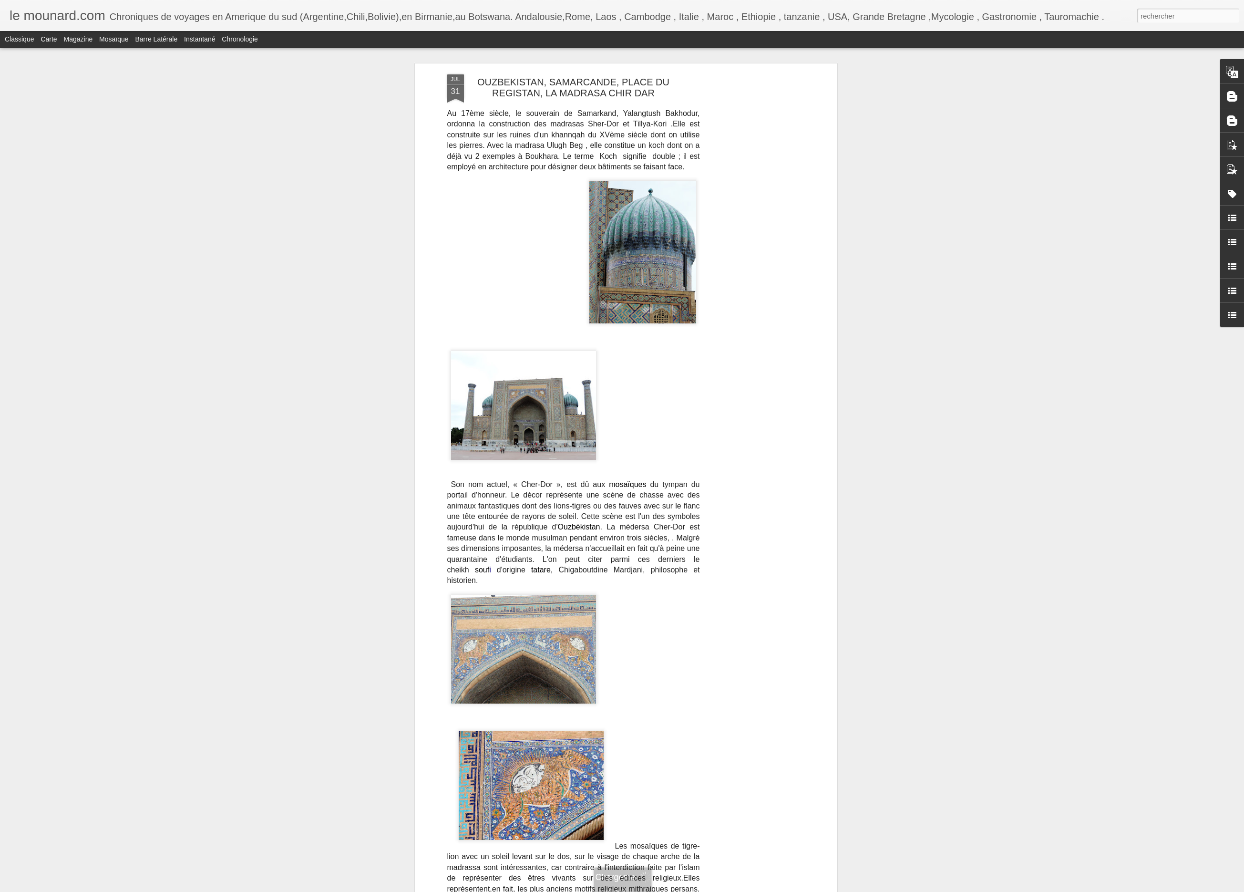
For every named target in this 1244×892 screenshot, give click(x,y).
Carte (49, 39)
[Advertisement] (752, 139)
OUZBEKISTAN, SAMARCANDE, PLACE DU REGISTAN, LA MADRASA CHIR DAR (573, 87)
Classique (19, 39)
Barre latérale (156, 39)
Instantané (199, 39)
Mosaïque (113, 39)
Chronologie (240, 39)
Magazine (78, 39)
